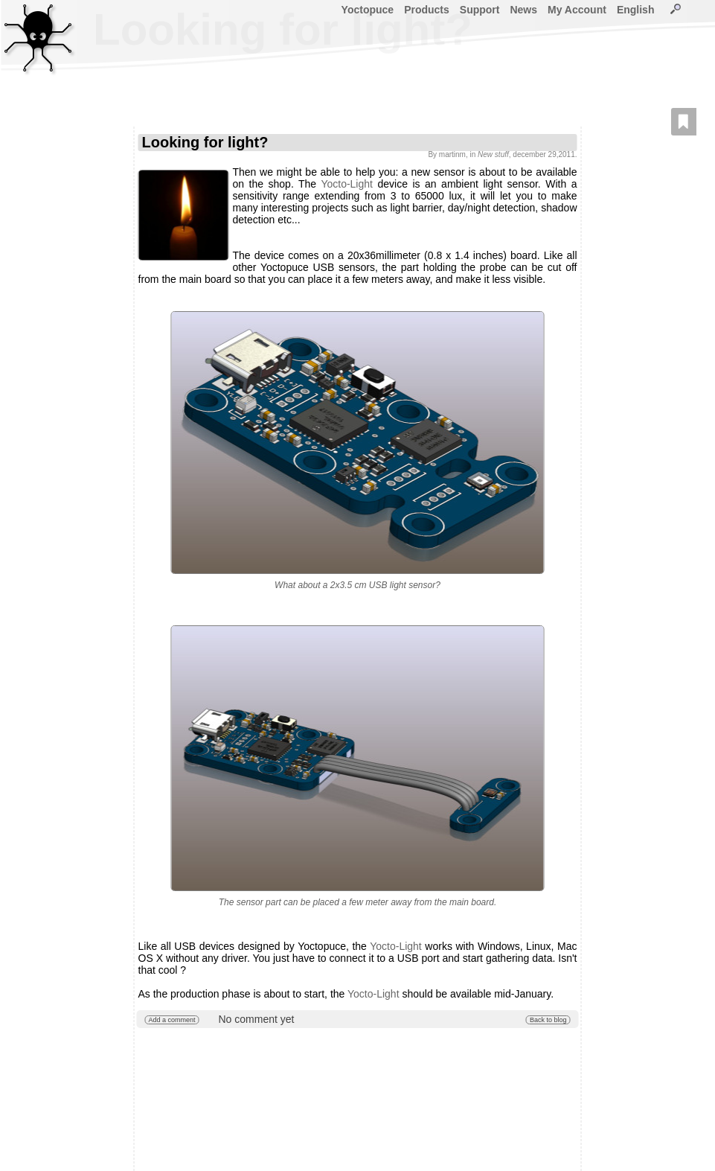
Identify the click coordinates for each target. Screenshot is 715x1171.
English (636, 10)
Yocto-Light (347, 184)
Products (426, 10)
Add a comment (172, 1020)
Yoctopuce (368, 10)
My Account (577, 10)
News (523, 10)
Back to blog (548, 1020)
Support (480, 10)
